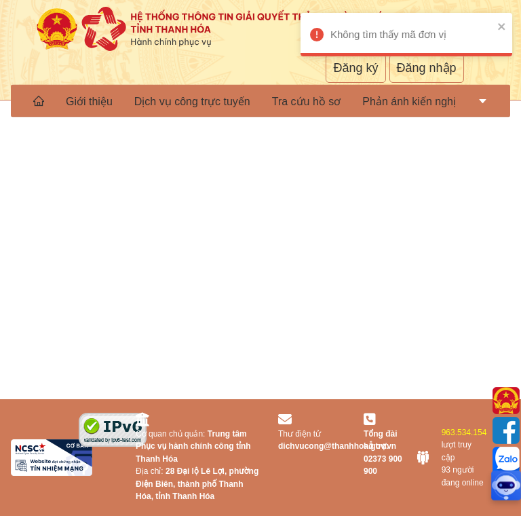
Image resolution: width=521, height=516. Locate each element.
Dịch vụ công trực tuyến (192, 101)
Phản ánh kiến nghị (409, 101)
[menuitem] (38, 100)
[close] (515, 26)
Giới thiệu (89, 101)
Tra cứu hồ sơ (306, 101)
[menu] (260, 100)
